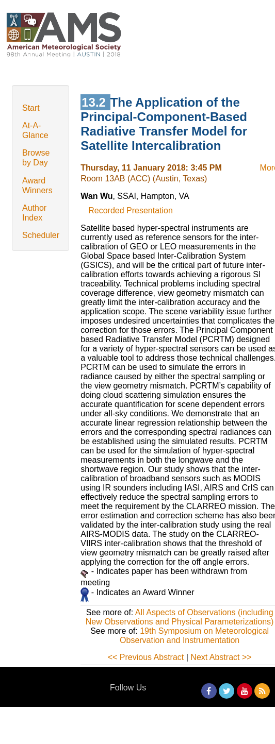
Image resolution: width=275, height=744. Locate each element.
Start (31, 108)
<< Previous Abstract (146, 657)
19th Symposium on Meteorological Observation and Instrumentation (194, 636)
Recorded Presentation (130, 210)
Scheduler (40, 235)
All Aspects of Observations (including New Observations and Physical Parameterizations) (180, 617)
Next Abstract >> (220, 657)
